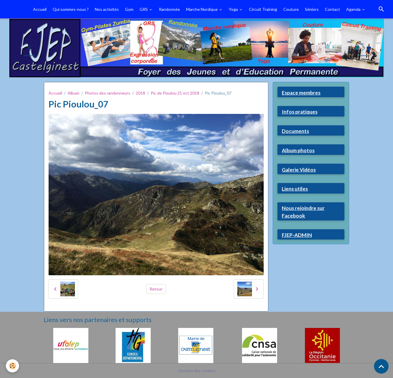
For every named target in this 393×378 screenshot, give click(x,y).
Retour (156, 288)
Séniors (312, 9)
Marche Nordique (202, 9)
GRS (144, 9)
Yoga (234, 9)
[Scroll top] (381, 366)
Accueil (40, 9)
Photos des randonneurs (107, 92)
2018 (140, 92)
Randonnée (169, 9)
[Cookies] (12, 365)
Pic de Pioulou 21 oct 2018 (175, 92)
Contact (332, 9)
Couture (291, 9)
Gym (129, 9)
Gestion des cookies (196, 370)
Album (73, 92)
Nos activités (107, 9)
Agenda (353, 9)
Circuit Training (263, 9)
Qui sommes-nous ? (71, 9)
